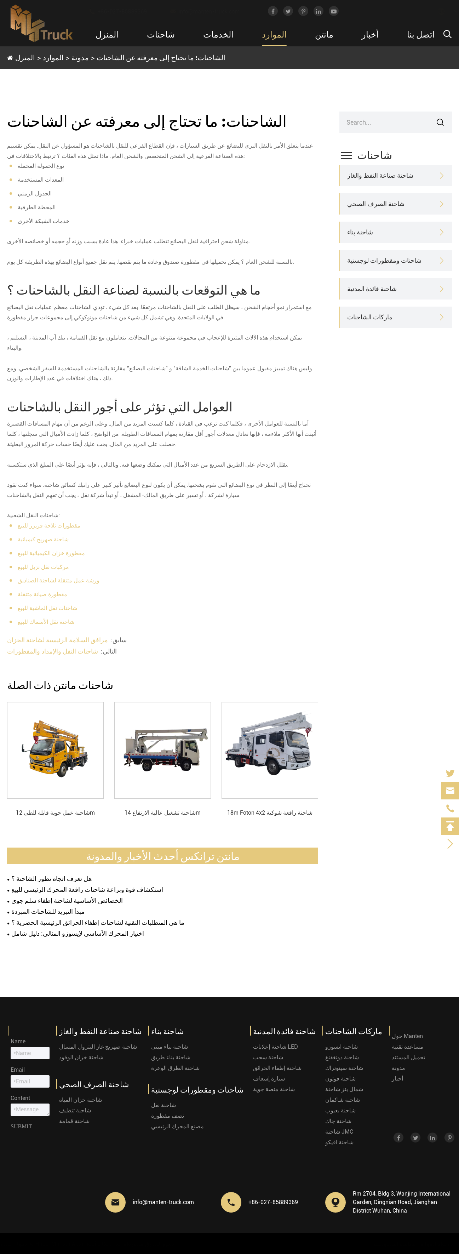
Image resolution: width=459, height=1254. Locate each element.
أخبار (370, 34)
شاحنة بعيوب (340, 1110)
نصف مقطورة (167, 1115)
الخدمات (218, 34)
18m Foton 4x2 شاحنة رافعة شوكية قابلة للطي (269, 813)
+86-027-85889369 (125, 11)
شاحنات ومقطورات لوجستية (384, 260)
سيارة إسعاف (269, 1078)
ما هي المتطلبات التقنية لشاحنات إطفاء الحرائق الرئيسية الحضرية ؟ (97, 922)
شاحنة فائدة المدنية (372, 288)
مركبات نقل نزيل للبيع (43, 567)
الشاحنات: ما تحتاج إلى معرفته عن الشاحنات (161, 57)
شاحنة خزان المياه (80, 1099)
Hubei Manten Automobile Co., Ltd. (80, 1244)
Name (18, 1041)
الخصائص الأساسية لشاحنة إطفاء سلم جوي (67, 900)
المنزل (107, 34)
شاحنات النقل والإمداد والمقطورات (52, 651)
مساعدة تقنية (407, 1046)
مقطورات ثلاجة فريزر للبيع (49, 525)
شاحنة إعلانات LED (275, 1046)
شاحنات (161, 34)
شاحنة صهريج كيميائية (43, 539)
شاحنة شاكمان (342, 1099)
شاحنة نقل (163, 1105)
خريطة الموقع (435, 1244)
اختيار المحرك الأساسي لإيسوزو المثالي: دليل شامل (77, 933)
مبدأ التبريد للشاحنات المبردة (48, 911)
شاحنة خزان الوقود (81, 1057)
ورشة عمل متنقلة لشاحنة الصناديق (58, 580)
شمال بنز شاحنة (344, 1089)
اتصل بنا (421, 34)
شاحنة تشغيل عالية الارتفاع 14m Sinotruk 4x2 (163, 813)
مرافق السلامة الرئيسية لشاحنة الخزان (57, 640)
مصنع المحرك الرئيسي (177, 1126)
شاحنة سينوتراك (344, 1068)
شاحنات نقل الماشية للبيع (47, 608)
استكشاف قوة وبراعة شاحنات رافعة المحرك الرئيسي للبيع (87, 889)
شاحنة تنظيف (75, 1110)
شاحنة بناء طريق (170, 1057)
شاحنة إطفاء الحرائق (277, 1068)
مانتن (324, 34)
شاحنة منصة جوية (274, 1089)
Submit (21, 1126)
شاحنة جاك (338, 1121)
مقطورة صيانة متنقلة (42, 594)
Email (18, 1069)
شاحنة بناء (360, 232)
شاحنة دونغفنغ (342, 1057)
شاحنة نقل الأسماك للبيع (46, 622)
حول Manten (407, 1036)
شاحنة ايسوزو (341, 1046)
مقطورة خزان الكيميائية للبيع (51, 553)
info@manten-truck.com (212, 11)
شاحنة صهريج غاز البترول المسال (98, 1046)
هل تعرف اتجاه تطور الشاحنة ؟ (51, 878)
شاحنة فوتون (340, 1078)
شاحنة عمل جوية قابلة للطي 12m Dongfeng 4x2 (55, 813)
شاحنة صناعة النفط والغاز (380, 175)
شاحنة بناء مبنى (169, 1046)
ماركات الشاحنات (369, 317)
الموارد (274, 34)
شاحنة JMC (339, 1131)
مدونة (80, 57)
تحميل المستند (408, 1057)
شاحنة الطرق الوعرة (175, 1068)
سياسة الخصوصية (393, 1244)
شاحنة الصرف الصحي (376, 203)
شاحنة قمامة (74, 1121)
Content (20, 1098)
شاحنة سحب (268, 1057)
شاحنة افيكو (339, 1142)
